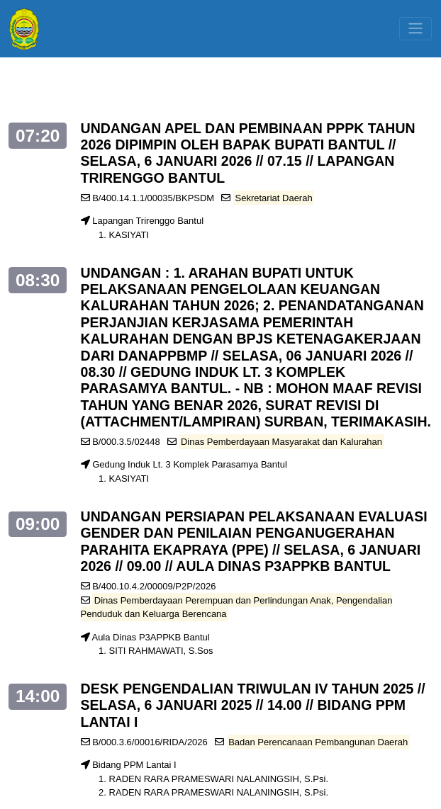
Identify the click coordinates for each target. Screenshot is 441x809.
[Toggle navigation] (415, 28)
